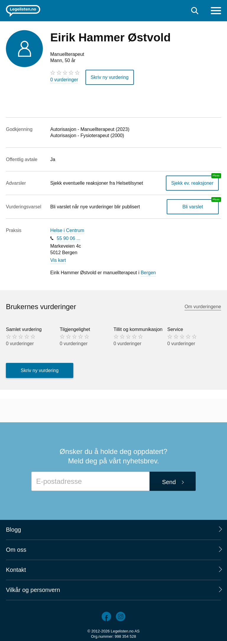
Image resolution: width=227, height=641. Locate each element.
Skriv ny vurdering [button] (110, 77)
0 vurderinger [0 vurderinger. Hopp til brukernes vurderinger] (64, 79)
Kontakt (16, 570)
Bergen (148, 272)
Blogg (13, 529)
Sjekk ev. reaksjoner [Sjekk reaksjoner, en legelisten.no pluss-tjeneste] (192, 183)
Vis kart (58, 260)
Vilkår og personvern (33, 590)
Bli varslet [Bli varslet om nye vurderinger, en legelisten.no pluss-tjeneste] (192, 206)
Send (169, 482)
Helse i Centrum (67, 230)
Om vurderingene (202, 306)
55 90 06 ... (68, 238)
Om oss (16, 549)
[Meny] (216, 11)
